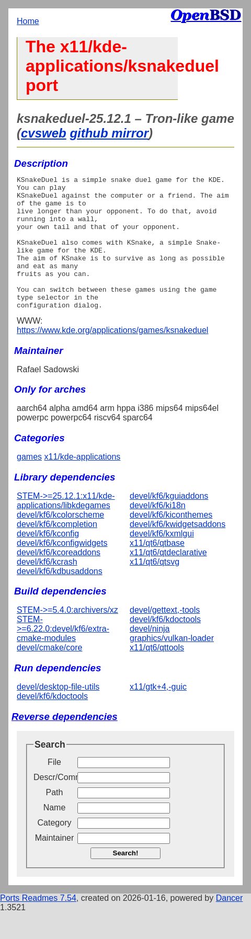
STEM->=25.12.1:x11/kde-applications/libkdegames (66, 527)
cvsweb (43, 133)
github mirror (109, 133)
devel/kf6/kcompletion (57, 550)
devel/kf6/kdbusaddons (59, 597)
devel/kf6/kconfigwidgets (62, 569)
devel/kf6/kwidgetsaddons (177, 550)
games (29, 483)
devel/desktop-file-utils (58, 713)
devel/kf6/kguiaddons (169, 522)
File (54, 788)
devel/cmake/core (49, 674)
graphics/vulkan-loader (172, 664)
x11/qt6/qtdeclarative (168, 579)
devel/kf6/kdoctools (165, 646)
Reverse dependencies (65, 743)
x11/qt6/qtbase (157, 569)
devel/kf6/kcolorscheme (60, 541)
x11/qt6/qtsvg (154, 588)
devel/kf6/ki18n (158, 532)
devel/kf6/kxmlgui (162, 560)
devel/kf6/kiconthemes (171, 541)
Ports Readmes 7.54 (38, 924)
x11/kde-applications (82, 483)
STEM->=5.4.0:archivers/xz (67, 636)
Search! (126, 880)
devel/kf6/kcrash (47, 588)
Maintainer (54, 864)
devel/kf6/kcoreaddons (58, 579)
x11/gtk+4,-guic (158, 713)
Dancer (229, 924)
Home (28, 21)
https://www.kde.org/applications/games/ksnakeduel (112, 356)
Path (54, 819)
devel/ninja (150, 655)
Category (55, 849)
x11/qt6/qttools (157, 674)
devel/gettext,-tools (165, 636)
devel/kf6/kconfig (48, 560)
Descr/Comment (54, 803)
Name (54, 834)
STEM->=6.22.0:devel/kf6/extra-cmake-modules (63, 655)
